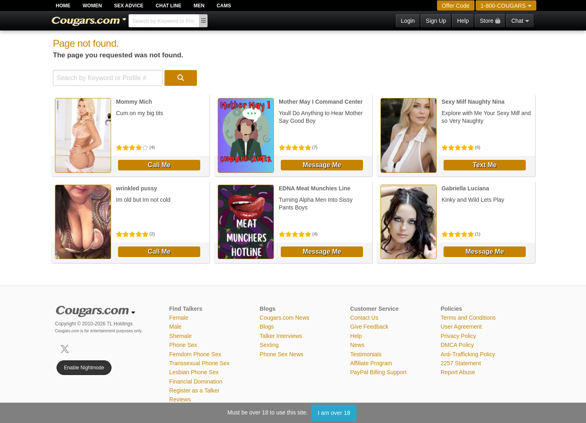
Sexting (269, 345)
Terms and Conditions (468, 317)
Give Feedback (369, 326)
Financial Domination (196, 381)
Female (178, 317)
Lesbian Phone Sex (194, 372)
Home (63, 6)
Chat (520, 20)
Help (463, 20)
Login (408, 20)
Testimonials (365, 354)
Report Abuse (458, 372)
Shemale (180, 336)
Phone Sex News (281, 354)
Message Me (322, 164)
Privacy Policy (458, 336)
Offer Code (456, 5)
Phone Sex (183, 345)
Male (175, 326)
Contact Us (364, 317)
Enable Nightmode (84, 368)
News (357, 345)
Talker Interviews (281, 336)
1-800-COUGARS (506, 5)
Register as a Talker (194, 390)
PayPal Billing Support (378, 372)
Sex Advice (128, 6)
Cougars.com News (284, 317)
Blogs (267, 326)
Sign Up (436, 20)
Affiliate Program (371, 363)
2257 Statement (461, 363)
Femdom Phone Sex (195, 354)
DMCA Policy (457, 345)
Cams (223, 6)
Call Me (159, 164)
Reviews (180, 399)
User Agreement (461, 326)
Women (92, 6)
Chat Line (168, 6)
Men (199, 6)
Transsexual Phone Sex (199, 363)
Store (490, 20)
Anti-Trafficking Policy (468, 354)
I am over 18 (334, 413)
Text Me (484, 164)
